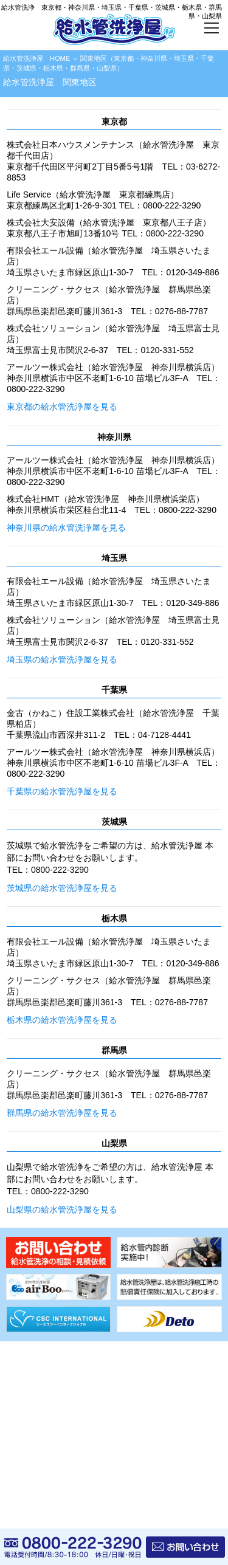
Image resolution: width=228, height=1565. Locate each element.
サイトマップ (30, 1464)
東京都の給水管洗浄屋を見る (62, 406)
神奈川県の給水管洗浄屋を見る (66, 527)
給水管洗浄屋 (81, 1520)
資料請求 (23, 1404)
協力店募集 (27, 1384)
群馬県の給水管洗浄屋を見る (62, 1113)
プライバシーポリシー (45, 1444)
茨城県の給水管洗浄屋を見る (62, 888)
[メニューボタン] (211, 29)
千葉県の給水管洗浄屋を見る (62, 791)
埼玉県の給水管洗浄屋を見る (62, 659)
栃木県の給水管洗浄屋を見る (62, 1020)
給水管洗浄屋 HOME (36, 58)
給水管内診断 (30, 1364)
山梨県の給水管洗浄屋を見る (62, 1209)
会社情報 (23, 1424)
